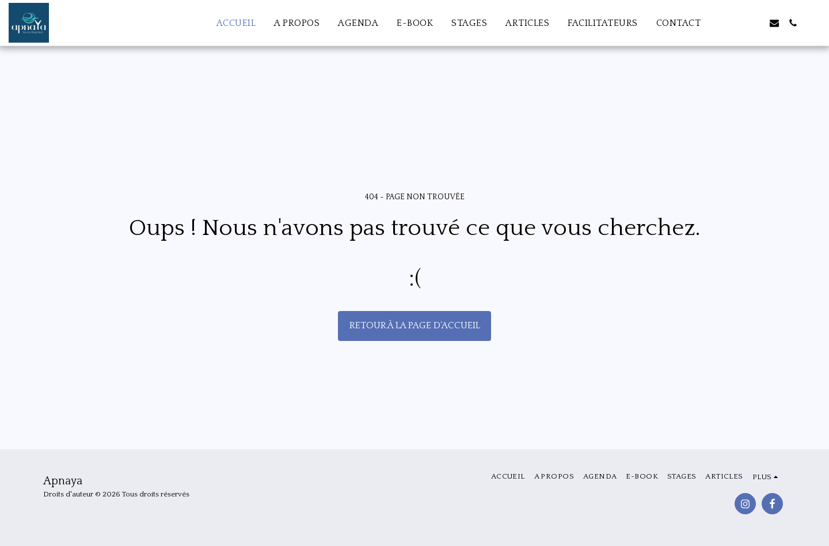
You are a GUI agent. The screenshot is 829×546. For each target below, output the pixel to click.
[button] (737, 23)
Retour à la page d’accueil (414, 325)
